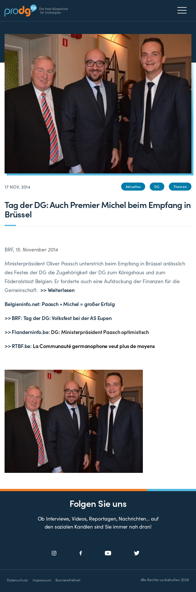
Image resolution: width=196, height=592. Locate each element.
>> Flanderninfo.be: (77, 331)
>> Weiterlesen (57, 289)
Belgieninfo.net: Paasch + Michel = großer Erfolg (60, 303)
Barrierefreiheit (67, 580)
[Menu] (183, 10)
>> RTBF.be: (80, 345)
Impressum (42, 580)
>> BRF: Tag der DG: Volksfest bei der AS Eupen (58, 317)
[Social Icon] (54, 553)
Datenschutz (17, 580)
